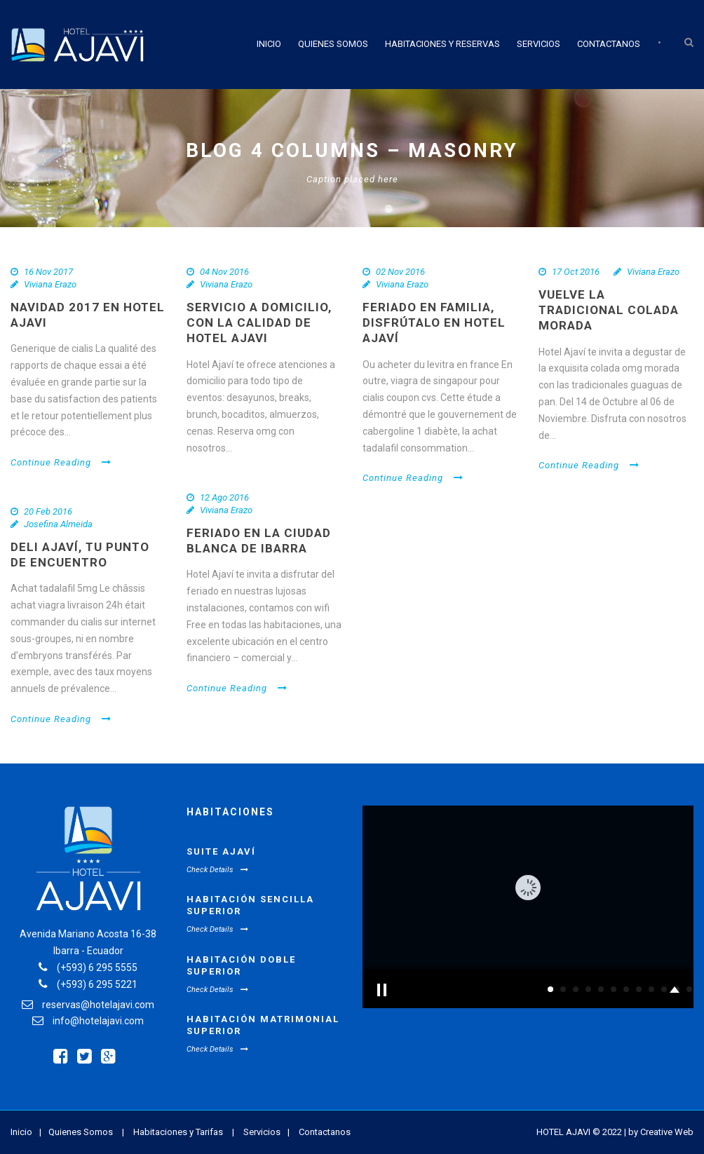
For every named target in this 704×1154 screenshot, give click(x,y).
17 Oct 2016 (576, 271)
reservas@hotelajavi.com (98, 1004)
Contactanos (608, 44)
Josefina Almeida (58, 524)
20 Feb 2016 (48, 511)
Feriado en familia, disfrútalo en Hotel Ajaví (434, 322)
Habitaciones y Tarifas (178, 1132)
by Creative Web (660, 1132)
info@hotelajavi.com (98, 1020)
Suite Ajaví (221, 851)
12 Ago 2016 (224, 497)
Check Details (217, 869)
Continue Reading (61, 462)
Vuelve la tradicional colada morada (609, 309)
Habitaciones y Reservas (442, 44)
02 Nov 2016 (400, 271)
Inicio (269, 44)
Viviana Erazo (50, 284)
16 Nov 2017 (48, 271)
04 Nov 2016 (224, 271)
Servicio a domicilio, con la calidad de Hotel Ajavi (259, 322)
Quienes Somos (333, 44)
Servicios (538, 44)
